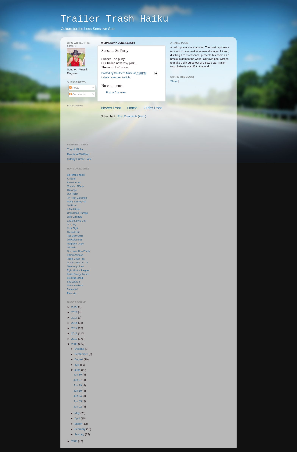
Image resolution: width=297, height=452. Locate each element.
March (79, 423)
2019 (74, 312)
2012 (74, 328)
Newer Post (111, 108)
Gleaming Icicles (75, 266)
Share (173, 81)
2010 (74, 338)
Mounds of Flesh (75, 186)
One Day (71, 224)
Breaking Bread (75, 278)
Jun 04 (78, 395)
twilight (126, 77)
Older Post (153, 108)
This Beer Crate (75, 236)
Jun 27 (78, 379)
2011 (74, 333)
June (78, 370)
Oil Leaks (72, 247)
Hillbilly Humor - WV (79, 159)
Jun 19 (78, 385)
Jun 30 (78, 374)
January (80, 434)
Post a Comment (116, 92)
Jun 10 (78, 390)
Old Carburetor (74, 239)
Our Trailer (72, 194)
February (80, 429)
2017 (74, 317)
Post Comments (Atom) (132, 116)
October (80, 348)
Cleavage (72, 190)
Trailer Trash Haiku (114, 19)
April (78, 418)
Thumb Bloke (75, 149)
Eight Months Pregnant (78, 270)
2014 (74, 322)
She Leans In (74, 281)
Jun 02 (78, 406)
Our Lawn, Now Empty (78, 251)
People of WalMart (78, 154)
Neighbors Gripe (75, 243)
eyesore (115, 77)
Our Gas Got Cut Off (77, 262)
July (77, 364)
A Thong (71, 178)
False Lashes (74, 182)
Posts (74, 87)
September (82, 354)
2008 (74, 441)
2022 (74, 306)
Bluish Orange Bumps (78, 274)
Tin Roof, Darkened (77, 198)
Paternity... (72, 293)
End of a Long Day (76, 220)
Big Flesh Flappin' (76, 175)
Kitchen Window (75, 255)
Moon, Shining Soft (76, 201)
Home (132, 108)
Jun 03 (78, 401)
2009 (74, 344)
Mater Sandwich (75, 285)
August (79, 359)
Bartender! (72, 289)
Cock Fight (72, 228)
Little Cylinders (74, 216)
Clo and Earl (73, 232)
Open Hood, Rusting (77, 213)
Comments (77, 94)
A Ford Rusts (73, 209)
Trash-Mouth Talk (75, 259)
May (78, 413)
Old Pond (72, 205)
